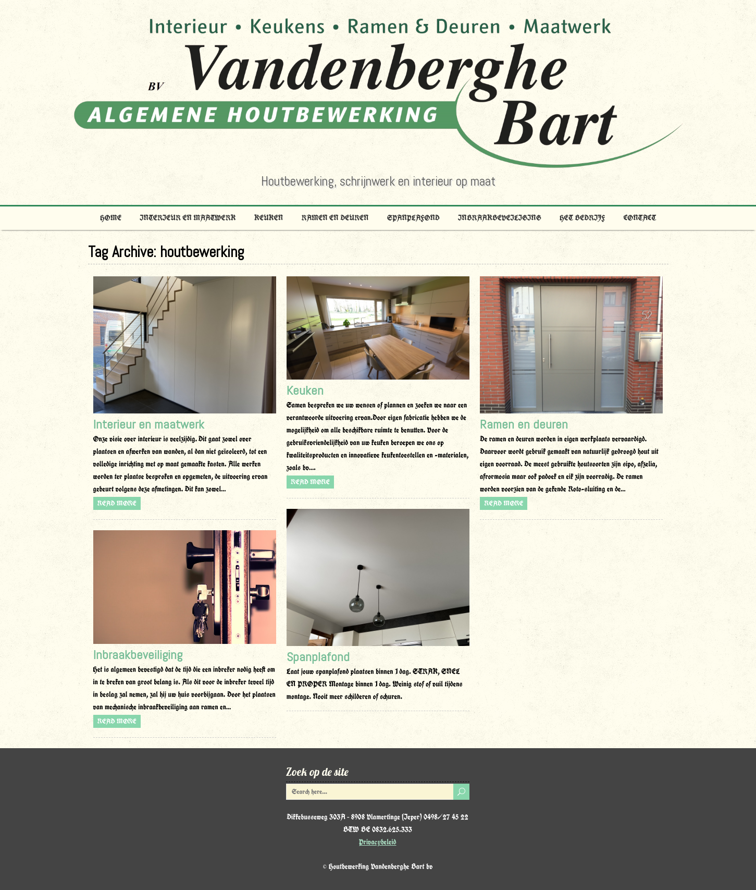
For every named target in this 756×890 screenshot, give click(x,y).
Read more (117, 503)
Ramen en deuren (335, 218)
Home (110, 218)
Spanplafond (413, 218)
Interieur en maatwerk (188, 218)
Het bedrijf (582, 218)
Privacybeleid (377, 842)
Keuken (268, 218)
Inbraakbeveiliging (499, 218)
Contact (640, 218)
